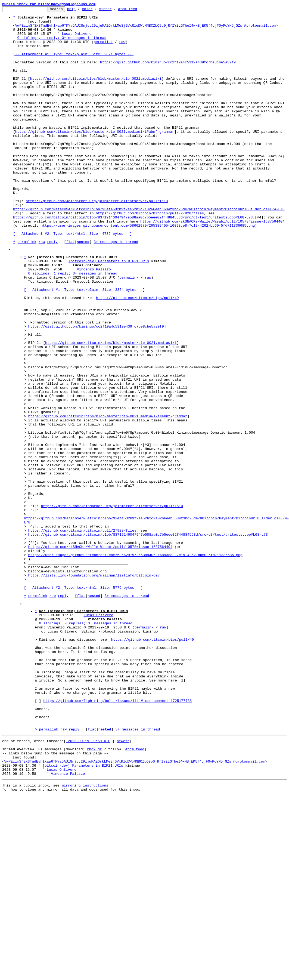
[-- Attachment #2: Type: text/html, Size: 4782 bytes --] (72, 279)
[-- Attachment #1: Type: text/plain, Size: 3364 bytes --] (84, 345)
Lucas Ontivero (76, 39)
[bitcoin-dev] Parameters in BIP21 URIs (109, 310)
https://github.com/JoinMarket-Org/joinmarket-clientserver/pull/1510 (97, 240)
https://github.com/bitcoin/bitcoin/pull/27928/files (150, 254)
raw (122, 49)
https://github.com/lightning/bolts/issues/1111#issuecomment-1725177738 (117, 836)
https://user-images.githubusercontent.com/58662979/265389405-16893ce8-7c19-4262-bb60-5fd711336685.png (148, 269)
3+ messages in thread (116, 288)
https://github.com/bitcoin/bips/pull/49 (137, 354)
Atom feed (135, 10)
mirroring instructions (84, 935)
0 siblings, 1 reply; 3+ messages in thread (62, 44)
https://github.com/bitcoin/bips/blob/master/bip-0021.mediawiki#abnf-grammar (94, 156)
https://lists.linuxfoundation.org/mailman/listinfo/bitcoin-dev (94, 687)
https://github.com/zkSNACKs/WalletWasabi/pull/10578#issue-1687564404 (212, 264)
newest (123, 883)
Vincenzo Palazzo (94, 320)
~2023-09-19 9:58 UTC (88, 883)
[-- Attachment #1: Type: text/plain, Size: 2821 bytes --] (73, 63)
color (95, 10)
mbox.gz (94, 893)
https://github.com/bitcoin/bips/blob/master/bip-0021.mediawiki (95, 93)
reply (52, 288)
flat (70, 288)
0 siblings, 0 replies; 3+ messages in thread (85, 743)
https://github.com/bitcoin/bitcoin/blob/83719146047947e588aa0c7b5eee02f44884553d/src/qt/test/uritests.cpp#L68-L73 (133, 259)
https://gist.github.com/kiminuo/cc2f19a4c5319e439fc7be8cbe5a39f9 (168, 73)
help (80, 10)
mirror (113, 10)
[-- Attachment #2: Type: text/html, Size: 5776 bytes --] (83, 702)
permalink (103, 49)
